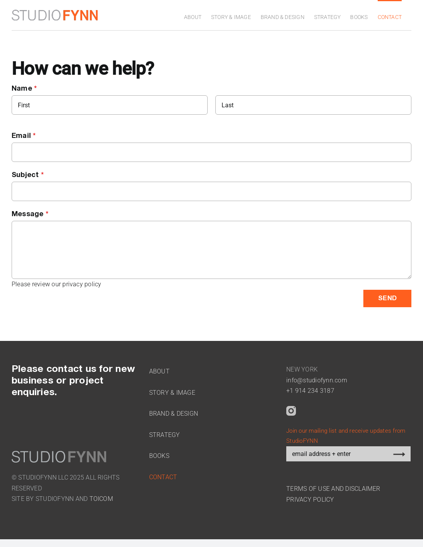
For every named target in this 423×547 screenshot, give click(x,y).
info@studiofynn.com (316, 384)
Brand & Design (173, 417)
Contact (163, 481)
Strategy (164, 439)
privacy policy (81, 288)
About (159, 375)
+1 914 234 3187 (310, 395)
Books (159, 460)
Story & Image (172, 397)
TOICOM (101, 503)
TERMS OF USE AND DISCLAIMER (333, 493)
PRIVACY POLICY (310, 503)
